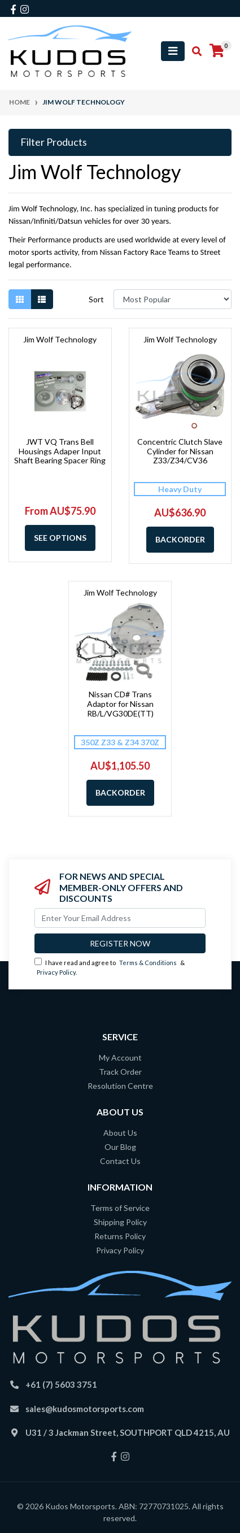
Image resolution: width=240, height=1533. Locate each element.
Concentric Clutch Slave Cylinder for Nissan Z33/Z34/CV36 (179, 451)
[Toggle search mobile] (193, 51)
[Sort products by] (173, 299)
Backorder (180, 539)
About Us (120, 1132)
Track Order (120, 1071)
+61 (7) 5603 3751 (61, 1384)
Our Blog (120, 1147)
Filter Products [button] (53, 142)
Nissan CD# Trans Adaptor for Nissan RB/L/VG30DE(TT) (120, 703)
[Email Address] (120, 918)
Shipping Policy (120, 1222)
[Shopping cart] (217, 51)
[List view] (41, 299)
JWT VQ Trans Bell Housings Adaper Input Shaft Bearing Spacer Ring (60, 451)
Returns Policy (120, 1236)
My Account (120, 1057)
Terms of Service (120, 1208)
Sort (96, 299)
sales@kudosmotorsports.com (84, 1409)
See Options (60, 537)
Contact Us (120, 1161)
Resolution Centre (120, 1086)
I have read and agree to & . (109, 967)
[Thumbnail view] (19, 299)
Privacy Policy (56, 972)
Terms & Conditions (148, 962)
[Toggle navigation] (173, 51)
